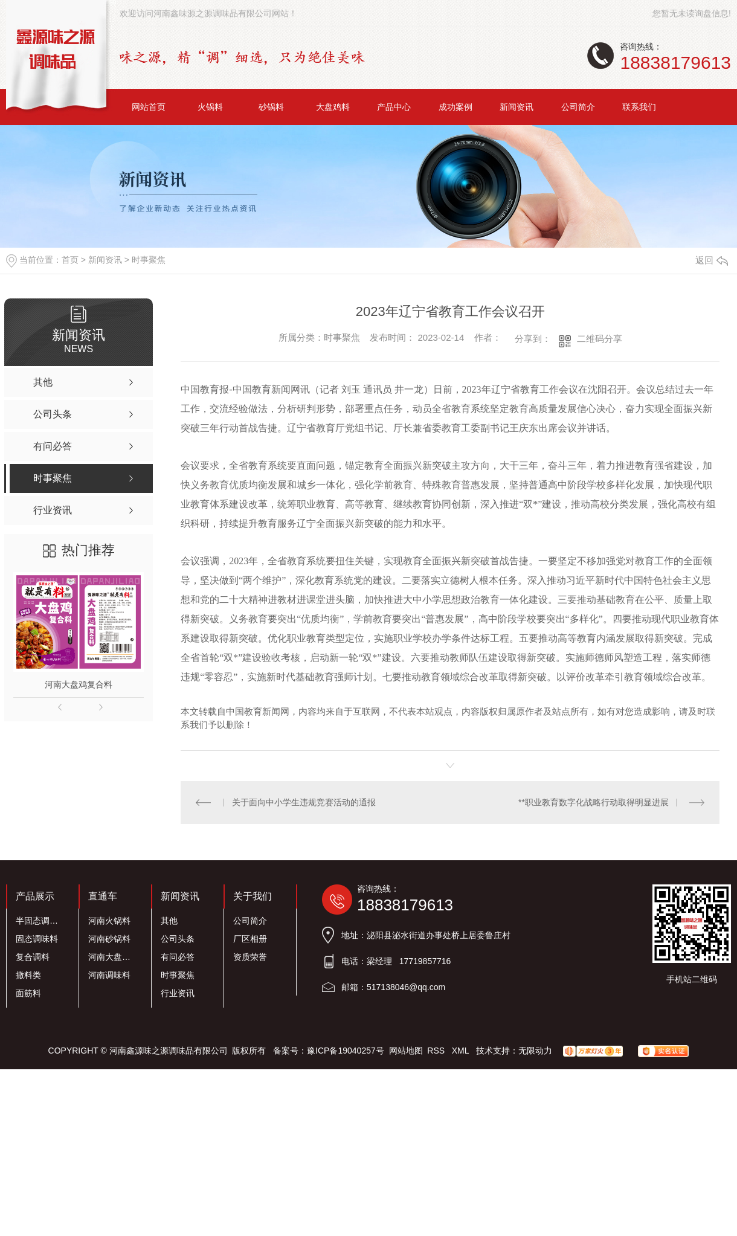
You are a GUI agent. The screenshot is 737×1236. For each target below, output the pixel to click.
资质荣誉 (250, 957)
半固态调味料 (40, 920)
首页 (70, 260)
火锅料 (210, 107)
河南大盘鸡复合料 (78, 684)
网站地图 (406, 1050)
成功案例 (455, 107)
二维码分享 (599, 338)
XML (461, 1050)
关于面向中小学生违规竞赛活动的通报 (304, 802)
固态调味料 (37, 939)
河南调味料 (109, 975)
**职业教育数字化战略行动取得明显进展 (593, 802)
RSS (437, 1050)
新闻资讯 (516, 107)
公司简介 (578, 107)
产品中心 (394, 107)
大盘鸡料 (333, 107)
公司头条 (178, 939)
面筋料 (28, 993)
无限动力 (535, 1050)
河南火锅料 (109, 920)
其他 (169, 920)
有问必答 (178, 957)
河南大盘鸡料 (113, 957)
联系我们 (639, 107)
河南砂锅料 (109, 939)
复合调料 (33, 957)
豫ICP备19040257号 (345, 1050)
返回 (711, 260)
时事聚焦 (149, 260)
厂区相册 (250, 939)
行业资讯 (178, 993)
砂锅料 (271, 107)
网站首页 (149, 107)
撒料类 (28, 975)
